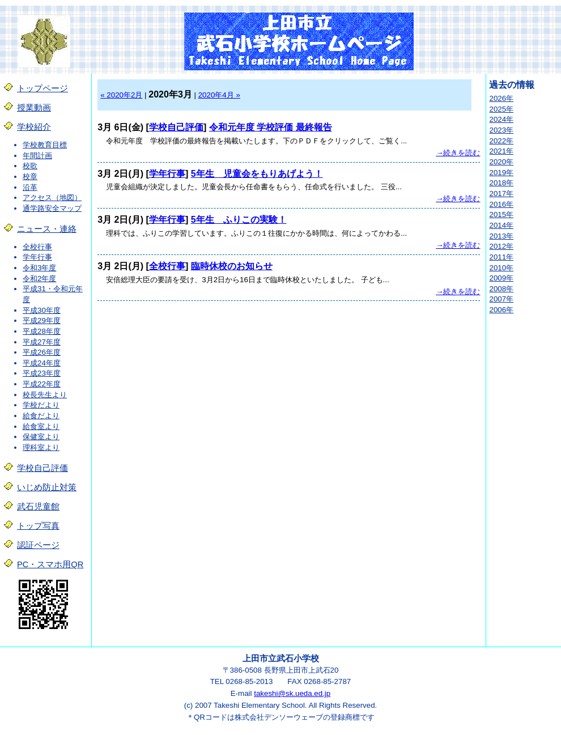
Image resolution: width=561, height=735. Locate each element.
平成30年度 (42, 310)
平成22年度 (42, 384)
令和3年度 (39, 268)
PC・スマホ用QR (50, 564)
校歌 (30, 166)
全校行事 (37, 247)
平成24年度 (42, 363)
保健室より (41, 436)
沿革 (30, 187)
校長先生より (45, 394)
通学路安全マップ (52, 208)
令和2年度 (39, 278)
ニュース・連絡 (46, 228)
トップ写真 (38, 525)
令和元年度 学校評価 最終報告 (270, 127)
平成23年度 (42, 373)
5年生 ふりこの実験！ (239, 219)
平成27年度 (42, 342)
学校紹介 (34, 126)
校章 (30, 176)
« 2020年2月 (121, 95)
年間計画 (37, 155)
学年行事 (37, 257)
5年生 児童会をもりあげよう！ (257, 174)
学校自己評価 (42, 468)
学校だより (41, 405)
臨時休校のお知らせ (232, 266)
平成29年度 (42, 320)
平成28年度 (42, 331)
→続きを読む (458, 152)
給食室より (41, 426)
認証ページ (38, 545)
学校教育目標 (45, 145)
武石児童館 (38, 506)
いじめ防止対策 (46, 487)
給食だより (41, 415)
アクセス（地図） (52, 197)
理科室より (41, 447)
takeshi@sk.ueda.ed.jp (292, 693)
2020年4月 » (219, 95)
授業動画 (34, 107)
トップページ (42, 88)
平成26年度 (42, 352)
